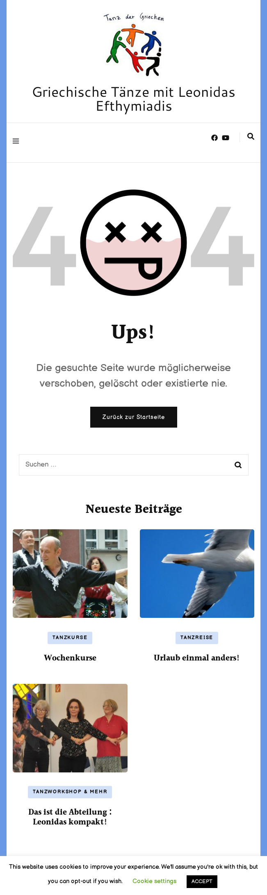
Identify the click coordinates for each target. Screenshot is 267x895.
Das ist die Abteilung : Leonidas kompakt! (70, 817)
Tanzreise (196, 638)
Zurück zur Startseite (134, 417)
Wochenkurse (70, 658)
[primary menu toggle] (18, 142)
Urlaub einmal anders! (197, 658)
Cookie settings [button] (154, 881)
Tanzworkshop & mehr (70, 792)
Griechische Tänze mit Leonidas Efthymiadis (133, 98)
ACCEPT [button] (202, 881)
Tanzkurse (69, 638)
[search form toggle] (250, 137)
